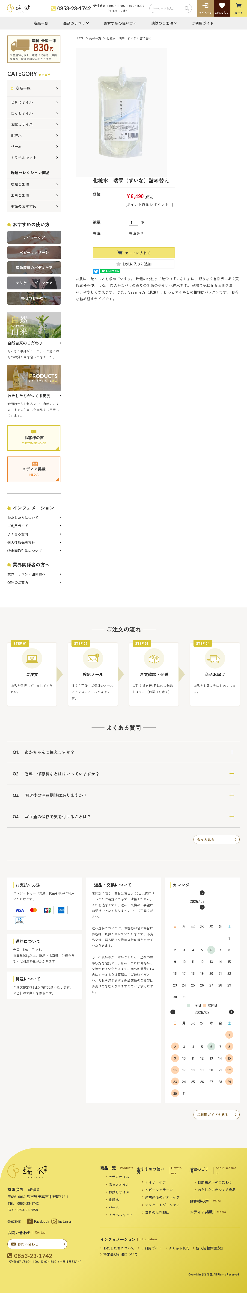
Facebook (41, 1221)
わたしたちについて (23, 517)
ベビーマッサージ (159, 1189)
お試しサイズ (22, 124)
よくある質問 (17, 534)
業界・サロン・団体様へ (26, 574)
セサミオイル (22, 102)
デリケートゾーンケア (162, 1204)
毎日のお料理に (157, 1212)
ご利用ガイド (202, 23)
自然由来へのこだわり (215, 1182)
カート (239, 13)
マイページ (205, 13)
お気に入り (222, 13)
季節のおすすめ (23, 206)
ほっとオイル (22, 113)
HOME (80, 38)
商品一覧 (40, 23)
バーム (16, 146)
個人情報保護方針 (21, 542)
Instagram (65, 1221)
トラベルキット (23, 157)
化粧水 (16, 135)
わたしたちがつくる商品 (217, 1189)
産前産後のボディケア (162, 1197)
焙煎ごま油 (20, 184)
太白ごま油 (20, 195)
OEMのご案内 (17, 582)
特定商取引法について (24, 550)
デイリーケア (155, 1182)
